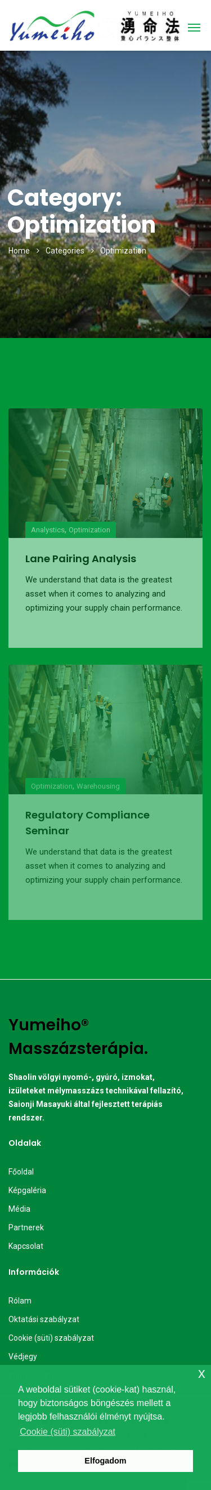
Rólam (20, 1300)
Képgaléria (27, 1190)
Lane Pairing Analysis (80, 558)
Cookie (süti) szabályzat (51, 1337)
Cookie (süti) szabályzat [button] (67, 1431)
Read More (50, 627)
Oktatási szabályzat (43, 1319)
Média (19, 1208)
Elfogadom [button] (105, 1460)
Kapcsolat (25, 1246)
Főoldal (21, 1171)
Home (19, 250)
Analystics (48, 530)
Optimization (89, 530)
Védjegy (22, 1356)
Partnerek (26, 1227)
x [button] (201, 1373)
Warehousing (98, 786)
